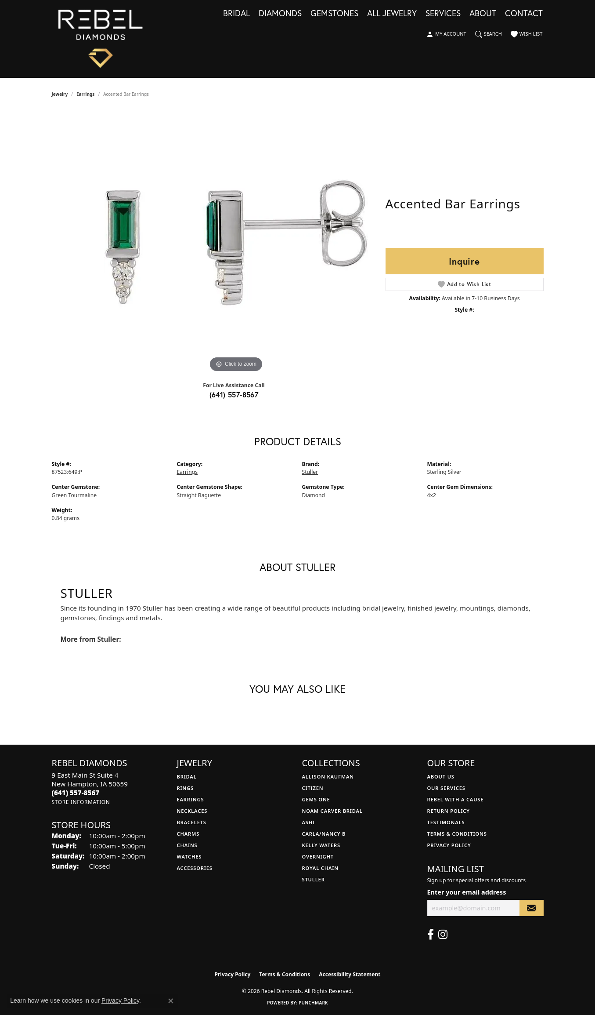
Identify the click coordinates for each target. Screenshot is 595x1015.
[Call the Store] (76, 792)
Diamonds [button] (280, 13)
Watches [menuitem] (189, 856)
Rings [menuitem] (185, 788)
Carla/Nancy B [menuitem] (324, 833)
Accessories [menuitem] (195, 868)
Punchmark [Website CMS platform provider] (313, 1003)
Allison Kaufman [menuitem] (328, 776)
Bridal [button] (236, 13)
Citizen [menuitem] (313, 788)
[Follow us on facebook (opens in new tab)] (430, 934)
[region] (236, 243)
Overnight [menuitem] (318, 856)
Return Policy (448, 811)
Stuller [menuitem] (313, 879)
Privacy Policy (449, 845)
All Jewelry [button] (392, 13)
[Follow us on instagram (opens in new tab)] (442, 934)
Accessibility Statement (349, 974)
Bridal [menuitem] (187, 776)
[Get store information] (81, 802)
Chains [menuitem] (187, 845)
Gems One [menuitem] (316, 799)
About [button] (482, 13)
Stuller (310, 472)
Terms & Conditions (457, 833)
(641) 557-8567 (234, 394)
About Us (440, 776)
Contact (524, 13)
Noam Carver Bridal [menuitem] (332, 811)
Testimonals (446, 822)
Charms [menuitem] (188, 833)
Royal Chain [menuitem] (320, 868)
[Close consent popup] (170, 1001)
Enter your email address (466, 892)
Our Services (446, 788)
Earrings (85, 94)
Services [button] (443, 13)
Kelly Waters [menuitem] (321, 845)
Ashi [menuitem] (308, 822)
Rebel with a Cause (455, 799)
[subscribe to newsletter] (531, 908)
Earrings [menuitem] (190, 799)
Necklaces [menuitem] (192, 811)
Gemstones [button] (334, 13)
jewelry (60, 94)
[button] (446, 34)
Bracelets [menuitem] (191, 822)
